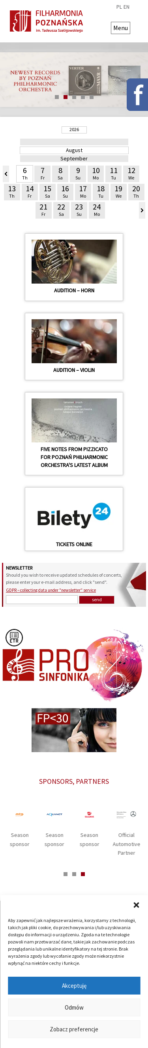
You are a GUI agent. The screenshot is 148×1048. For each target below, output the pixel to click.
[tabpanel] (74, 79)
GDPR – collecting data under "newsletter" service (51, 590)
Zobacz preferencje (74, 1029)
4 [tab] (83, 97)
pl (119, 7)
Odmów (74, 1007)
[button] (136, 905)
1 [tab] (57, 97)
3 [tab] (74, 97)
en (126, 7)
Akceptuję (74, 985)
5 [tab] (92, 97)
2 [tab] (65, 97)
